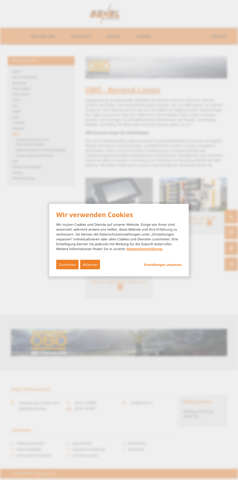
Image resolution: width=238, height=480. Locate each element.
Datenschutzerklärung (144, 249)
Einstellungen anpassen (163, 264)
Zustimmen (67, 264)
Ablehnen (90, 264)
